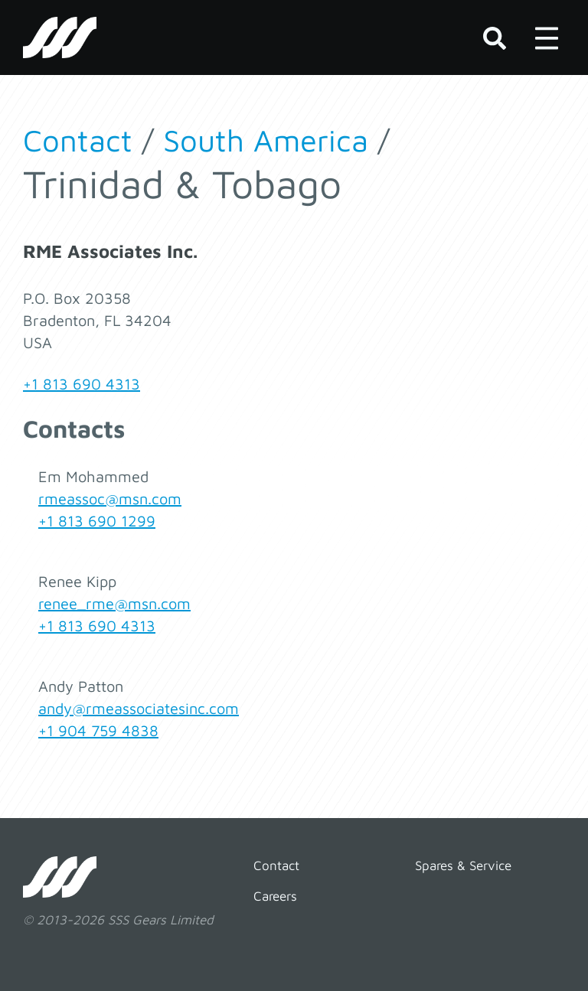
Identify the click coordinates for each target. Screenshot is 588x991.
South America (265, 140)
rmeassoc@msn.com (109, 498)
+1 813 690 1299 (96, 521)
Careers (275, 896)
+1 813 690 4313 (81, 384)
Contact (77, 140)
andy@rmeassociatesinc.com (138, 708)
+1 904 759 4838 (98, 730)
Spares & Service (463, 865)
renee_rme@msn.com (114, 603)
